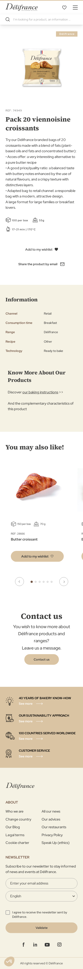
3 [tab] (40, 582)
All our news (51, 811)
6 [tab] (51, 582)
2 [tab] (36, 582)
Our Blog (13, 827)
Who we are (14, 811)
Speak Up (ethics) (55, 842)
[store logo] (22, 7)
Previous (19, 581)
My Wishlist (64, 7)
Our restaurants (54, 827)
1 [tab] (32, 582)
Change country (18, 819)
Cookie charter (17, 842)
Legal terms (15, 835)
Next (63, 581)
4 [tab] (43, 582)
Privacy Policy (52, 835)
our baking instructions (40, 392)
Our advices (51, 819)
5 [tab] (47, 582)
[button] (37, 556)
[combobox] (41, 19)
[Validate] (41, 927)
